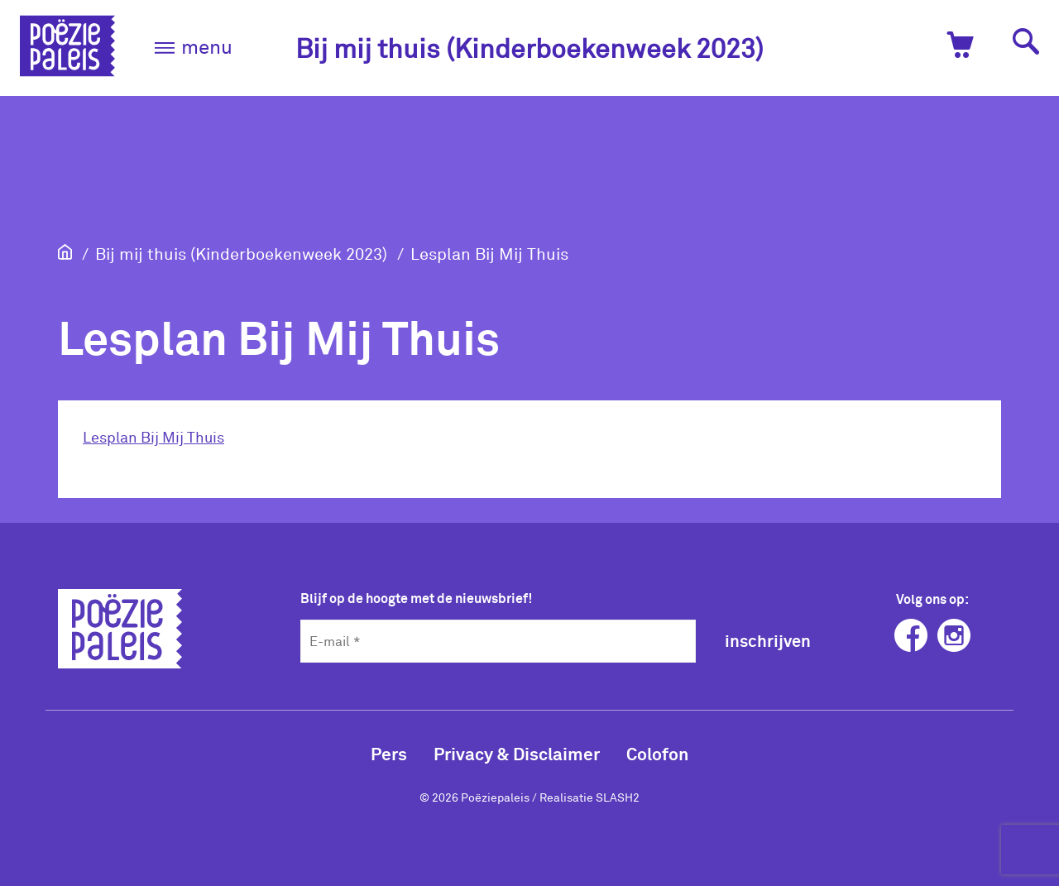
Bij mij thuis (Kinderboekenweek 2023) (529, 47)
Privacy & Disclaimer (517, 753)
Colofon (657, 753)
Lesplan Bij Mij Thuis (489, 253)
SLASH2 (618, 797)
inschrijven (768, 640)
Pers (389, 753)
